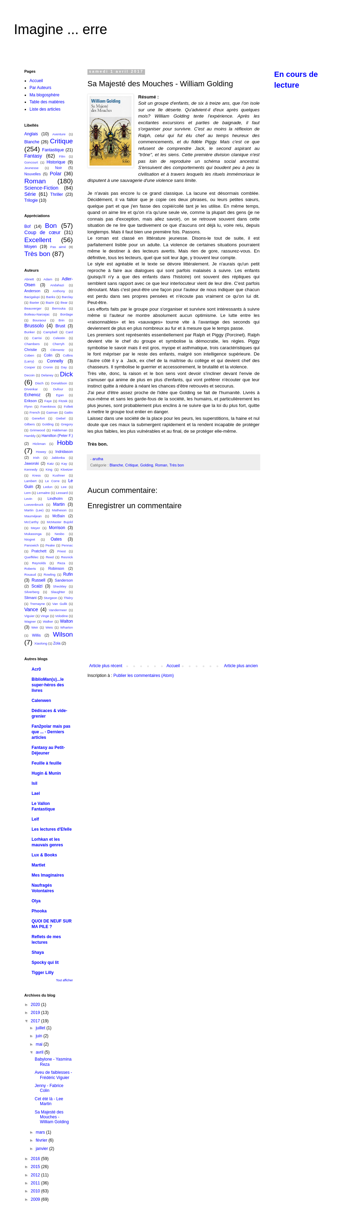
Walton (66, 621)
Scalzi (36, 586)
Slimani (30, 598)
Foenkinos (48, 406)
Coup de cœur (42, 232)
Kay (64, 463)
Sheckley (59, 586)
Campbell (50, 332)
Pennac (67, 545)
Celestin (59, 338)
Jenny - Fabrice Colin (49, 1088)
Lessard (62, 493)
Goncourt (31, 162)
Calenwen (41, 700)
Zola (56, 643)
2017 (36, 1021)
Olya (36, 900)
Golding (146, 465)
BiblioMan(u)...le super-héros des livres (48, 685)
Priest (61, 551)
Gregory (67, 424)
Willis (36, 635)
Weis (49, 627)
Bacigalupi (32, 297)
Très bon (176, 465)
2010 (36, 1191)
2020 (36, 1004)
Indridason (64, 451)
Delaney (47, 375)
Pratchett (38, 551)
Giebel (61, 418)
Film (62, 156)
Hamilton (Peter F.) (57, 435)
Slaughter (58, 592)
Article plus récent (105, 665)
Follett (68, 406)
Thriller (56, 194)
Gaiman (52, 412)
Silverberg (31, 592)
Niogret (29, 539)
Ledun (47, 487)
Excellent (37, 239)
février (42, 1140)
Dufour (58, 389)
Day (64, 367)
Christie (30, 350)
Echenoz (32, 394)
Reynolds (39, 563)
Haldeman (59, 430)
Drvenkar (31, 389)
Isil (34, 783)
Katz (50, 463)
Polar (55, 173)
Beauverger (33, 308)
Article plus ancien (241, 665)
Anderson (32, 291)
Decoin (29, 375)
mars (41, 1132)
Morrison (57, 527)
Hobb (65, 442)
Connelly (55, 361)
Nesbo (59, 534)
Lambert (30, 481)
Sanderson (64, 580)
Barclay (67, 297)
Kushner (58, 475)
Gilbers (29, 424)
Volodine (61, 616)
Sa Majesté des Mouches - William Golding (52, 1117)
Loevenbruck (33, 504)
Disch (39, 383)
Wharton (66, 627)
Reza (61, 563)
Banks (51, 297)
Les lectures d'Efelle (52, 829)
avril (40, 1052)
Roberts (30, 568)
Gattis (68, 412)
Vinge (45, 616)
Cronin (48, 367)
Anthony (59, 291)
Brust (60, 326)
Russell (38, 580)
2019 (36, 1012)
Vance (31, 609)
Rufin (68, 574)
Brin (62, 320)
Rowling (50, 574)
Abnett (29, 279)
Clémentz (57, 350)
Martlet (38, 865)
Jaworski (31, 463)
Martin (59, 504)
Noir (58, 168)
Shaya (38, 952)
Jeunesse (31, 168)
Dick (66, 374)
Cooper (29, 367)
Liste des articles (44, 109)
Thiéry (68, 598)
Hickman (39, 444)
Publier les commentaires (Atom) (143, 675)
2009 (36, 1199)
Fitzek (63, 401)
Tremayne (37, 604)
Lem (27, 493)
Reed (50, 557)
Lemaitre (43, 493)
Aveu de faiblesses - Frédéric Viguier (53, 1075)
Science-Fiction (41, 188)
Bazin (50, 302)
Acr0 (36, 669)
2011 (36, 1183)
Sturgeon (50, 598)
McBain (58, 516)
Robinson (56, 568)
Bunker (29, 332)
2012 (36, 1175)
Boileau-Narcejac (37, 314)
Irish (36, 458)
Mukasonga (33, 534)
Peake (50, 545)
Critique (131, 465)
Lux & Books (44, 855)
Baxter (34, 302)
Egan (60, 395)
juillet (41, 1027)
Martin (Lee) (33, 510)
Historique (55, 162)
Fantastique (53, 149)
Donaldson (59, 383)
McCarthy (31, 522)
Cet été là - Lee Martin (49, 1101)
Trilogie (31, 200)
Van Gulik (59, 604)
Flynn (28, 406)
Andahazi (57, 285)
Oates (56, 539)
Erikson (30, 401)
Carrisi (37, 338)
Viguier (29, 616)
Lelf (35, 819)
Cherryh (58, 344)
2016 (36, 1158)
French (34, 412)
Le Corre (52, 481)
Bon (51, 225)
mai (40, 1044)
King (49, 469)
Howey (41, 452)
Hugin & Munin (46, 773)
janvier (42, 1148)
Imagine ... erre (60, 29)
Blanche (116, 465)
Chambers (32, 344)
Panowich (31, 545)
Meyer (35, 528)
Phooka (39, 911)
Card (69, 332)
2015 (36, 1166)
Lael (36, 793)
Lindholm (55, 498)
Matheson (59, 510)
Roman (161, 465)
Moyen (30, 246)
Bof (27, 226)
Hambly (30, 436)
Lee (64, 487)
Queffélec (31, 557)
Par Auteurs (40, 87)
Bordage (66, 314)
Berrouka (59, 308)
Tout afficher (64, 980)
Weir (34, 627)
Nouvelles (32, 174)
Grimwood (37, 430)
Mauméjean (33, 516)
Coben (29, 355)
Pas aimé (58, 247)
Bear (64, 302)
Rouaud (30, 574)
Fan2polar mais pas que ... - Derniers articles (51, 732)
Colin (48, 355)
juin (39, 1035)
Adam (47, 279)
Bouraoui (39, 320)
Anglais (31, 133)
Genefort (38, 418)
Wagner (30, 621)
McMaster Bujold (60, 522)
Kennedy (30, 469)
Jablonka (58, 458)
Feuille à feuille (46, 763)
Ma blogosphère (44, 95)
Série (30, 194)
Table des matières (47, 101)
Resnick (67, 557)
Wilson (63, 634)
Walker (48, 621)
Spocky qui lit (45, 962)
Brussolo (34, 325)
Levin (28, 499)
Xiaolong (40, 643)
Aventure (59, 134)
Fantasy (33, 156)
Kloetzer (67, 469)
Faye (48, 401)
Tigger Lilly (43, 972)
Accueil (173, 665)
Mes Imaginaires (48, 875)
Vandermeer (58, 610)
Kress (36, 475)
